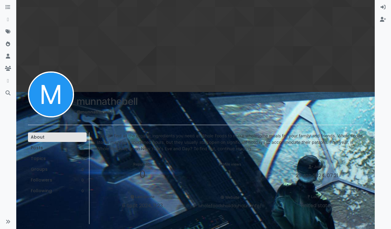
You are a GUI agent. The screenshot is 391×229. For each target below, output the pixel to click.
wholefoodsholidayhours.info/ (230, 206)
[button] (8, 222)
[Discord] (8, 81)
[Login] (383, 7)
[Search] (8, 93)
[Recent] (8, 20)
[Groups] (8, 69)
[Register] (383, 20)
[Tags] (8, 32)
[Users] (8, 56)
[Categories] (8, 7)
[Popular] (8, 44)
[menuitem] (383, 7)
